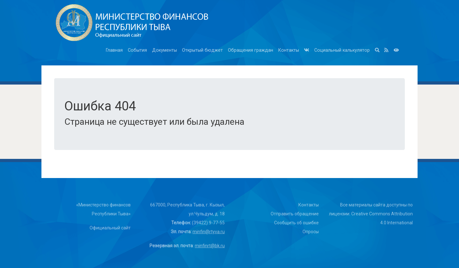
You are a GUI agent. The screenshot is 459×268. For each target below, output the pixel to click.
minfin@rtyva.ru (209, 231)
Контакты (288, 50)
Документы (164, 50)
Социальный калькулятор (342, 50)
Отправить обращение (295, 213)
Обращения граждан (250, 50)
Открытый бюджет (202, 50)
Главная (114, 50)
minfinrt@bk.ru (210, 245)
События (137, 50)
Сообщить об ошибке (296, 222)
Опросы (310, 231)
